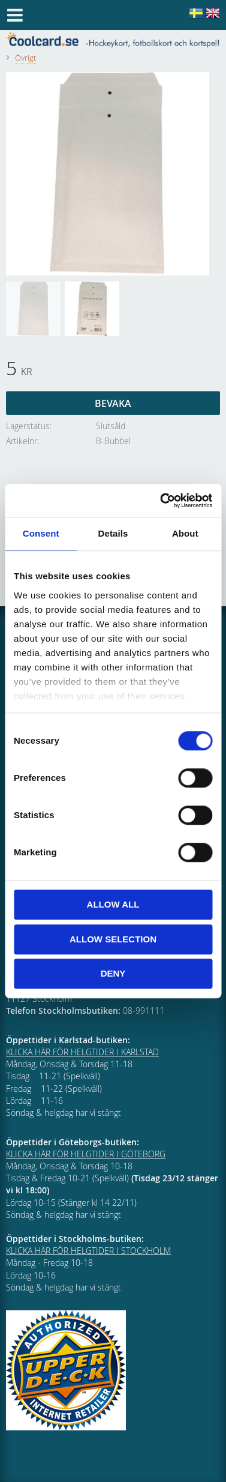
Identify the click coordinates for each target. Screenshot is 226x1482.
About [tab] (185, 533)
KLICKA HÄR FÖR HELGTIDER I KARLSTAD (82, 1052)
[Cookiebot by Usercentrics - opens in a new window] (161, 500)
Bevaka (113, 403)
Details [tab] (113, 533)
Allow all (113, 904)
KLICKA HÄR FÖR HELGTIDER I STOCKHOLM (88, 1250)
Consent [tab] (41, 533)
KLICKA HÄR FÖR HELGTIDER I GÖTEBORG (85, 1154)
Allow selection (113, 939)
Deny (113, 973)
